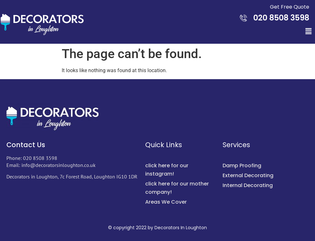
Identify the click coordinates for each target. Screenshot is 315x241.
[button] (308, 31)
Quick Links (163, 144)
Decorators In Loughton (180, 227)
